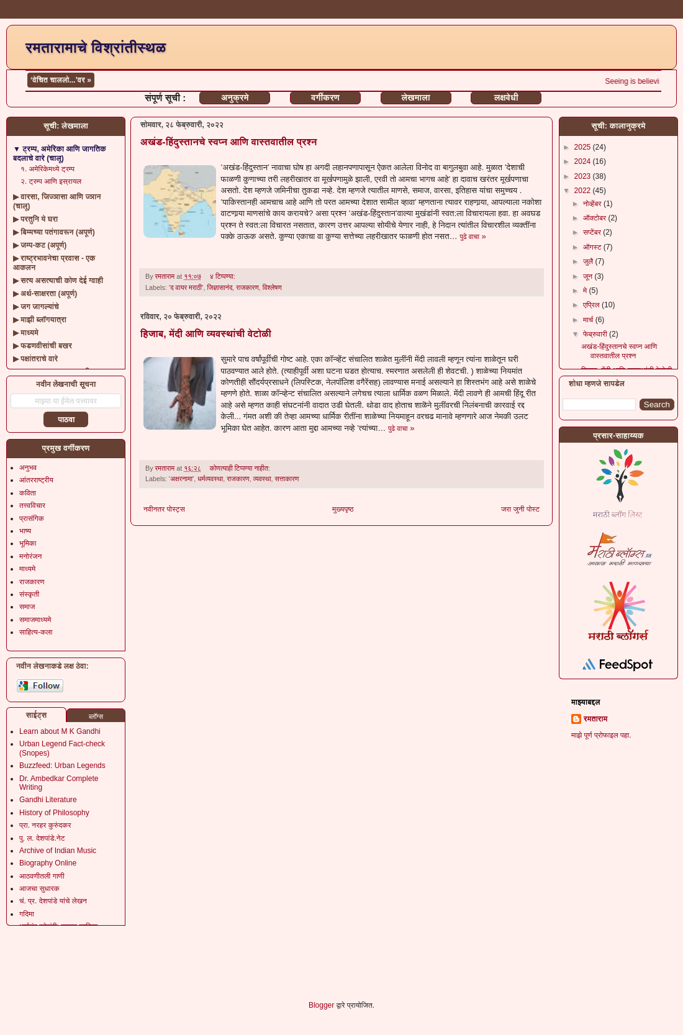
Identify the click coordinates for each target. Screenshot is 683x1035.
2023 (583, 176)
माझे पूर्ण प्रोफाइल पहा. (601, 735)
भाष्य (25, 531)
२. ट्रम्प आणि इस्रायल (50, 181)
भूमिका (28, 543)
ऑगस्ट (593, 247)
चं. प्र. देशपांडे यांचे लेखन (53, 901)
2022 (583, 190)
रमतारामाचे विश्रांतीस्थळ (95, 47)
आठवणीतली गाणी (42, 876)
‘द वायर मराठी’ (186, 287)
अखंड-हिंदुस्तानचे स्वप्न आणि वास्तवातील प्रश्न (228, 142)
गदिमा (26, 914)
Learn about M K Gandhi (60, 731)
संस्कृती (29, 594)
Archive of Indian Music (57, 850)
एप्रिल (592, 305)
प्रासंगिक (31, 518)
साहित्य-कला (36, 632)
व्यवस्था (262, 478)
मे (586, 290)
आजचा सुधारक (39, 888)
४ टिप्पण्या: (223, 276)
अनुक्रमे (234, 97)
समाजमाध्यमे (35, 619)
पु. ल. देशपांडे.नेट (42, 838)
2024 (583, 161)
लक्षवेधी (506, 97)
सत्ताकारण (287, 478)
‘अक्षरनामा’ (181, 478)
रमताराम (595, 719)
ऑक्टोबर (595, 218)
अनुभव (28, 467)
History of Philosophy (54, 812)
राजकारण (247, 287)
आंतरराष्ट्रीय (36, 480)
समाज (27, 606)
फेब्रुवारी (596, 334)
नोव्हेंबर (593, 203)
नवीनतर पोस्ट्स (164, 509)
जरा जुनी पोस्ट (520, 509)
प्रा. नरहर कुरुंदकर (45, 825)
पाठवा (66, 419)
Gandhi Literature (48, 799)
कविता (27, 493)
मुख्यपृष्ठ (342, 509)
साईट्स (36, 715)
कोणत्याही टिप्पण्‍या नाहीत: (241, 468)
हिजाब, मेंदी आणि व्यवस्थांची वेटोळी (205, 333)
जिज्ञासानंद (219, 287)
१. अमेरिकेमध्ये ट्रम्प (47, 169)
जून (589, 276)
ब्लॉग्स (96, 716)
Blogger (321, 1005)
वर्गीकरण (325, 97)
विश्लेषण (272, 287)
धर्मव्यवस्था (210, 478)
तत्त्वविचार (32, 505)
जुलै (589, 261)
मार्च (589, 319)
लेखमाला (415, 97)
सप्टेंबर (593, 232)
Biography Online (47, 863)
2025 (583, 147)
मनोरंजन (30, 556)
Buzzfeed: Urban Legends (62, 765)
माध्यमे (27, 568)
